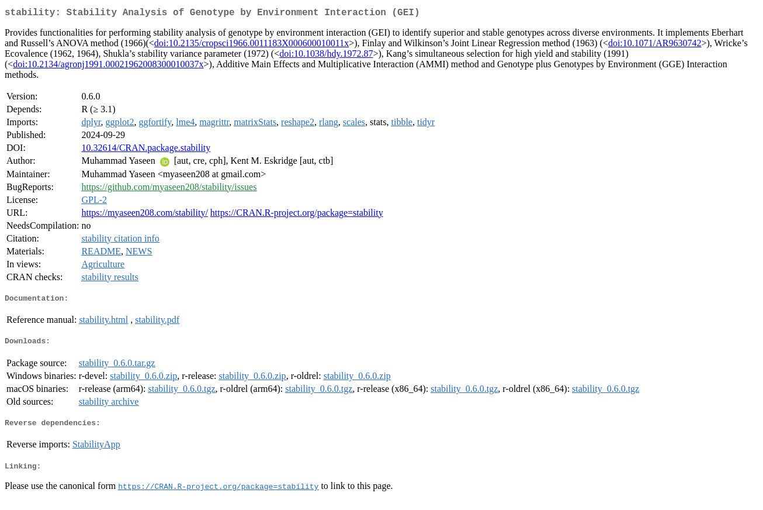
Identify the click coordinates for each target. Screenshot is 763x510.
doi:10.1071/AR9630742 (655, 45)
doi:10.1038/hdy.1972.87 (326, 56)
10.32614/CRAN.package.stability (145, 150)
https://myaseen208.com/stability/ (144, 215)
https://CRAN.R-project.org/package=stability (296, 215)
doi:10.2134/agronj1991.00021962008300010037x (108, 66)
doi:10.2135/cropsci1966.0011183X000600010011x (251, 45)
